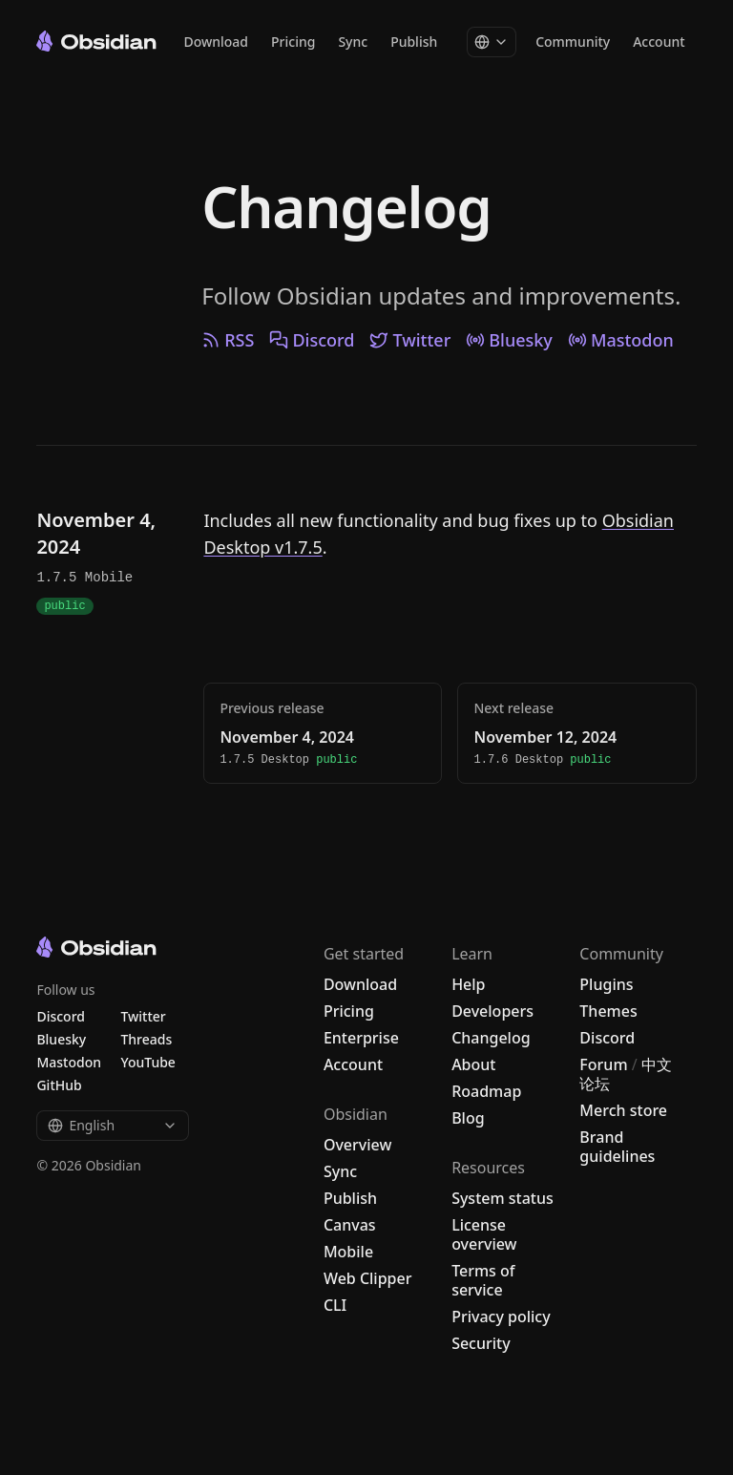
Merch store (623, 1110)
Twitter (409, 339)
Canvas (350, 1224)
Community (572, 42)
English (113, 1125)
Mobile (348, 1251)
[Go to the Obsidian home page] (96, 41)
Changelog (346, 206)
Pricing (293, 42)
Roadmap (486, 1091)
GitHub (58, 1085)
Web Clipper (368, 1278)
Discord (311, 339)
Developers (492, 1011)
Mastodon (621, 339)
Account (658, 42)
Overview (357, 1144)
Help (468, 984)
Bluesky (509, 339)
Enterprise (361, 1037)
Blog (467, 1117)
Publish (413, 42)
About (473, 1064)
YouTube (147, 1062)
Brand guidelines (617, 1147)
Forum (603, 1064)
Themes (608, 1011)
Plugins (606, 984)
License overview (483, 1234)
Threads (146, 1039)
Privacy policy (501, 1316)
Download (215, 42)
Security (481, 1343)
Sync (352, 42)
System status (502, 1198)
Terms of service (482, 1280)
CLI (335, 1305)
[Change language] (491, 43)
